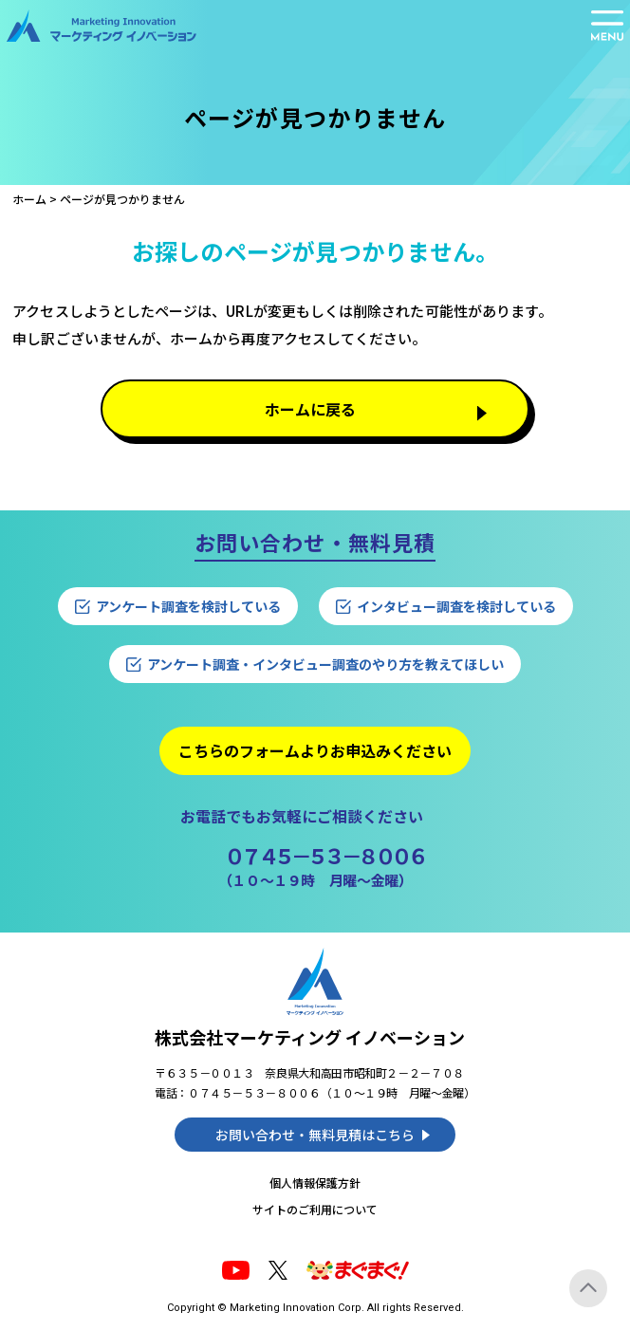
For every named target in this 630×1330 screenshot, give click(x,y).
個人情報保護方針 (315, 1182)
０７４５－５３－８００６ (324, 855)
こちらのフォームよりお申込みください (315, 750)
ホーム (29, 199)
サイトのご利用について (315, 1209)
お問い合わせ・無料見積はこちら (315, 1134)
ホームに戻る (310, 408)
